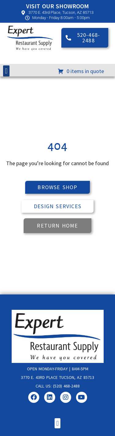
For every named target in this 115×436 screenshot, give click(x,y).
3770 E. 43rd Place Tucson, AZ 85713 (57, 377)
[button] (6, 70)
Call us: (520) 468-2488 (58, 386)
